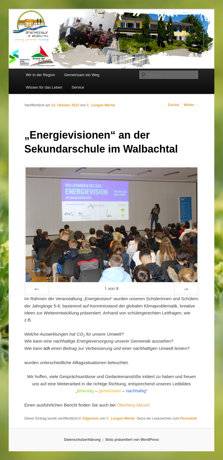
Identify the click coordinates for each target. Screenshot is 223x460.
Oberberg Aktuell (133, 404)
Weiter (191, 105)
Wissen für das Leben (44, 87)
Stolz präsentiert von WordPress (132, 440)
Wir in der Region (40, 75)
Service (77, 87)
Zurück (171, 105)
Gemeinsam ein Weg (81, 75)
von (111, 288)
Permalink (188, 418)
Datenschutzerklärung (82, 440)
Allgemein (90, 418)
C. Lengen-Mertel (101, 105)
